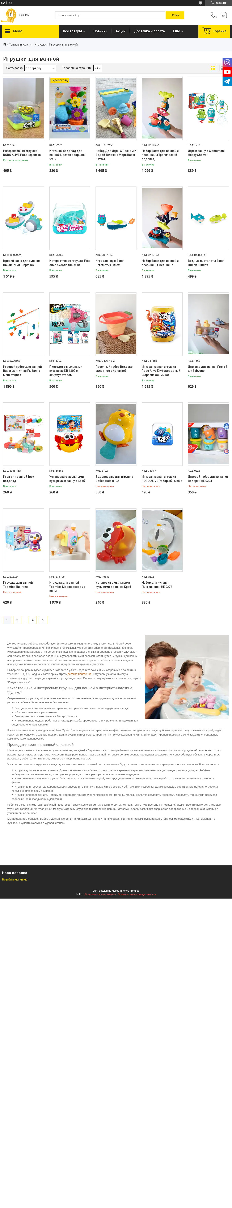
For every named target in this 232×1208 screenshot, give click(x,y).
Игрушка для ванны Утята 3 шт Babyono (207, 369)
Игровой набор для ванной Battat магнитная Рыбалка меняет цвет (22, 371)
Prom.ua (134, 890)
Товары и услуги (20, 44)
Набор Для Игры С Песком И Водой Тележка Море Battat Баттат (116, 155)
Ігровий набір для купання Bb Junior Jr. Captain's (22, 263)
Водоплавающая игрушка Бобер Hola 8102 (114, 479)
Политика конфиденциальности (137, 894)
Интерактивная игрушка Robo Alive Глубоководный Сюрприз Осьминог (161, 371)
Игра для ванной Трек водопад (18, 479)
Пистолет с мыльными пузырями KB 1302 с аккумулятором (65, 371)
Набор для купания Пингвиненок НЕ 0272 (157, 584)
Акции (121, 31)
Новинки (100, 31)
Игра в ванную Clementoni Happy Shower (206, 153)
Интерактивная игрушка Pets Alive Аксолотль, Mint (69, 263)
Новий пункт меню (15, 879)
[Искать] (175, 15)
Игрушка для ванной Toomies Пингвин (18, 584)
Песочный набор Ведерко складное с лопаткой (114, 369)
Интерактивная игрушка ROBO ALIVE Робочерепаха (22, 153)
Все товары (72, 31)
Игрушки (40, 44)
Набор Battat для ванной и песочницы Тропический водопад (160, 155)
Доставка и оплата (149, 31)
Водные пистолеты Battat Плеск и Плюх (206, 263)
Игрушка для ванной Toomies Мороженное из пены (67, 586)
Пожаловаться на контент (100, 894)
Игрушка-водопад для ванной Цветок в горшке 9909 (67, 155)
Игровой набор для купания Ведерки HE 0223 (208, 479)
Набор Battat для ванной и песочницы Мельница (160, 263)
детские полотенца (80, 674)
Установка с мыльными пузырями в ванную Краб (67, 479)
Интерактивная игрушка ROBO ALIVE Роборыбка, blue (162, 479)
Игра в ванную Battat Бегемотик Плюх (110, 263)
